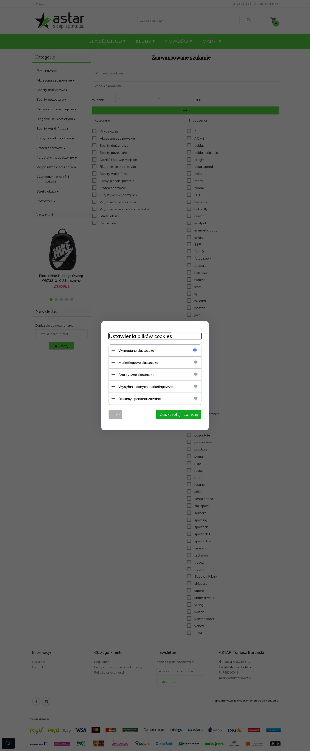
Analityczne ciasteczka (133, 374)
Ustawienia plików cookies (137, 336)
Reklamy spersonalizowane (136, 398)
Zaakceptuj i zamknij (182, 413)
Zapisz (112, 414)
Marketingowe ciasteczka (135, 362)
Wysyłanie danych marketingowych (143, 386)
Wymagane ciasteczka (133, 350)
